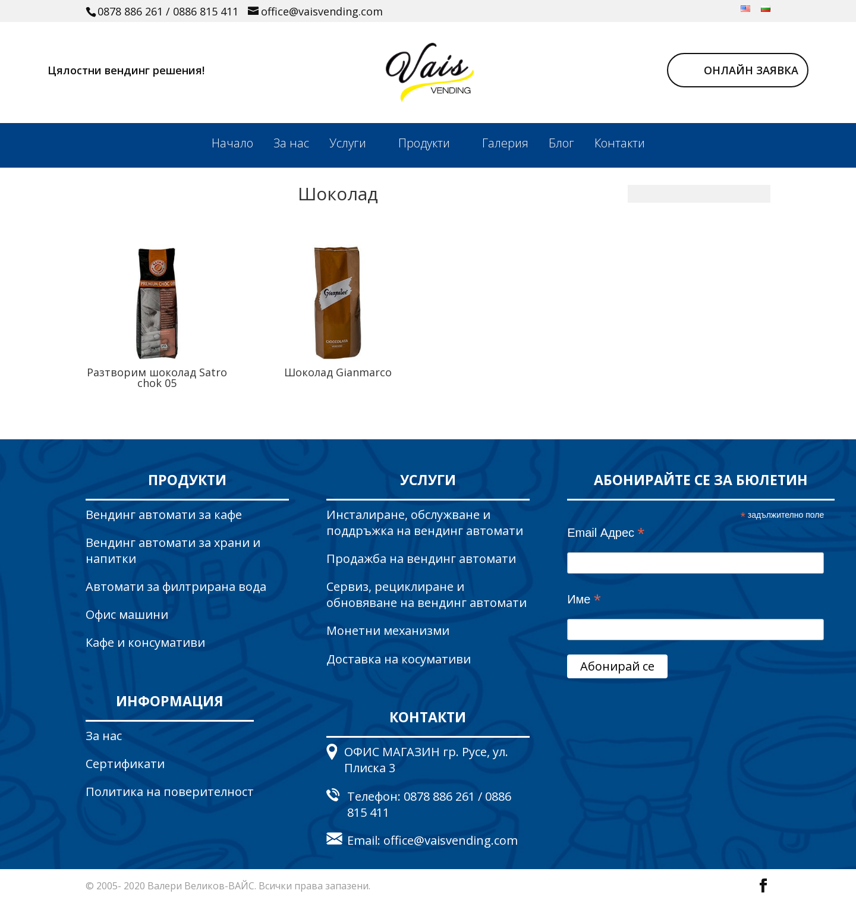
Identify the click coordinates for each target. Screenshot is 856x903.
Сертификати (125, 764)
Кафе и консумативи (145, 642)
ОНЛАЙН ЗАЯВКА (751, 70)
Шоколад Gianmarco (338, 372)
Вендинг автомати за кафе (164, 514)
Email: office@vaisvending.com (432, 840)
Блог (561, 143)
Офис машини (127, 614)
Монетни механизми (387, 630)
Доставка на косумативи (398, 659)
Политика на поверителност (170, 792)
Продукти (424, 143)
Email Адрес (605, 533)
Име (584, 600)
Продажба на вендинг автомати (421, 558)
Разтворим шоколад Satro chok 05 (157, 377)
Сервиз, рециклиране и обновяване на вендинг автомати (426, 594)
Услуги (347, 143)
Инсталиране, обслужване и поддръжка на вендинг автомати (424, 522)
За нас (291, 143)
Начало (232, 143)
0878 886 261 (130, 11)
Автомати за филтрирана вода (176, 586)
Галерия (505, 143)
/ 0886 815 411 (202, 11)
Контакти (619, 143)
